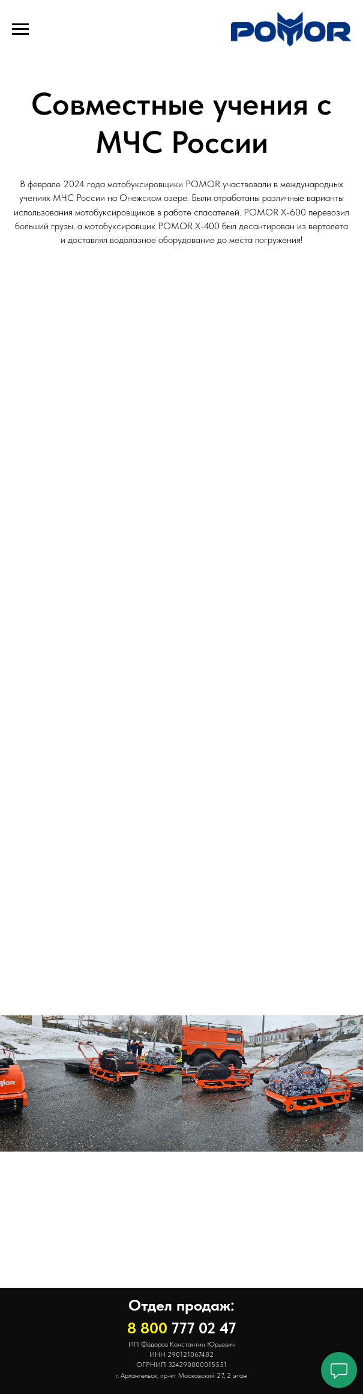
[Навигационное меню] (20, 29)
